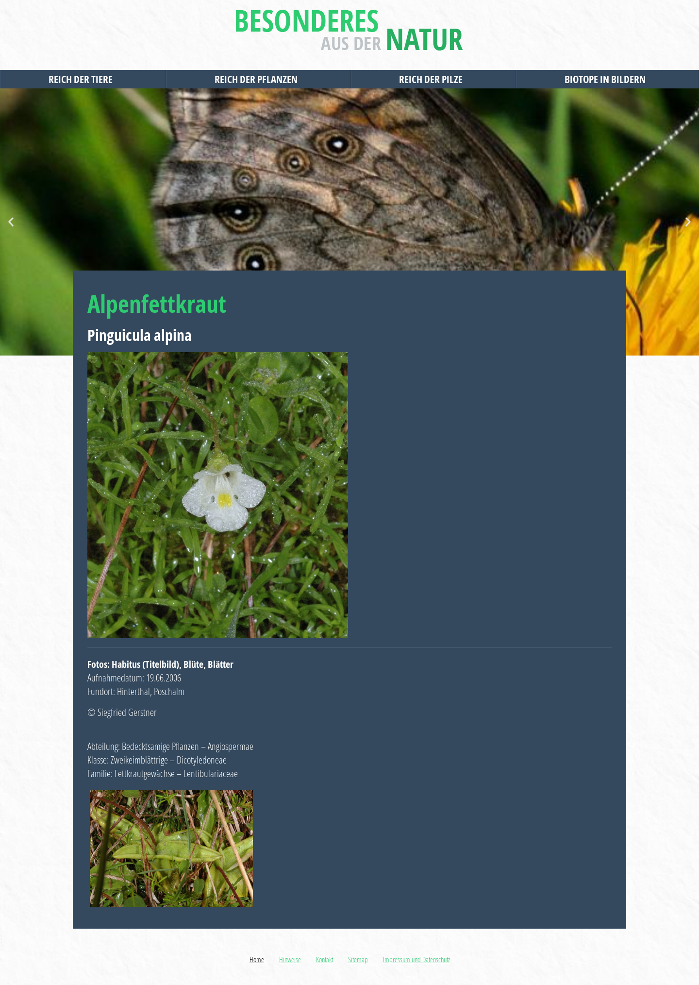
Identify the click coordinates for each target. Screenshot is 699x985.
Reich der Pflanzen (258, 79)
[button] (11, 222)
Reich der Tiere (83, 79)
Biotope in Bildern (607, 79)
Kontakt (324, 959)
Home (257, 959)
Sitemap (358, 959)
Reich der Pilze (433, 79)
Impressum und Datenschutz (416, 959)
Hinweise (290, 959)
